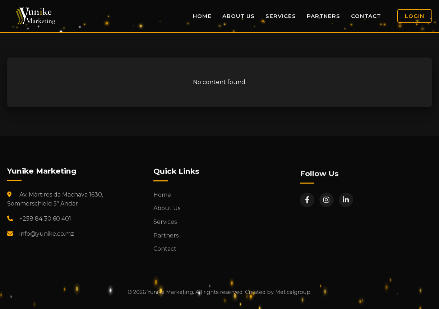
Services (280, 16)
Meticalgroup (292, 292)
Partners (323, 16)
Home (202, 16)
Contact (366, 16)
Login (414, 16)
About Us (238, 16)
